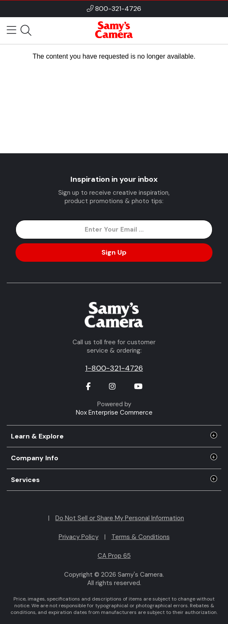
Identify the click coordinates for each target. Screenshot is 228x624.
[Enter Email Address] (114, 229)
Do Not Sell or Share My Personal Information (119, 518)
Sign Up (114, 252)
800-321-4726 (118, 8)
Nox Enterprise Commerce (114, 412)
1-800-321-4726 (114, 368)
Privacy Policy (78, 537)
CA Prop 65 (114, 556)
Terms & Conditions (140, 537)
